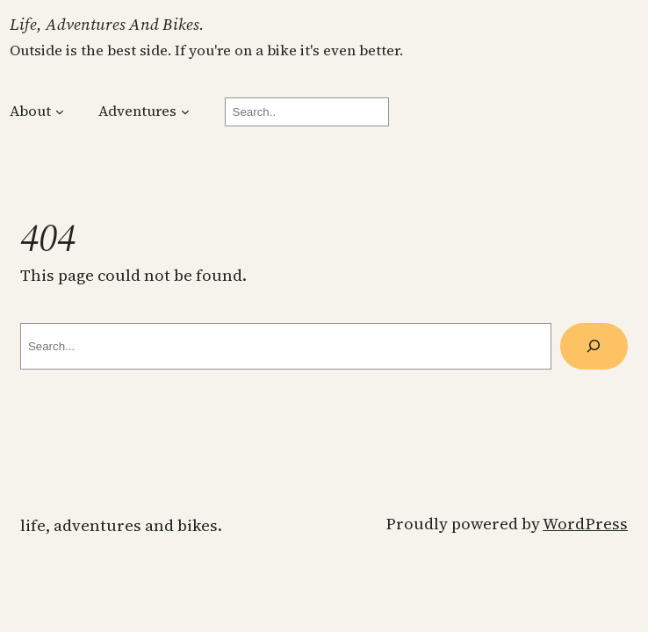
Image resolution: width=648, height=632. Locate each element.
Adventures (137, 111)
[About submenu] (59, 111)
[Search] (594, 346)
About (30, 111)
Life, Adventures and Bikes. (107, 24)
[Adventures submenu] (185, 111)
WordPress (585, 524)
